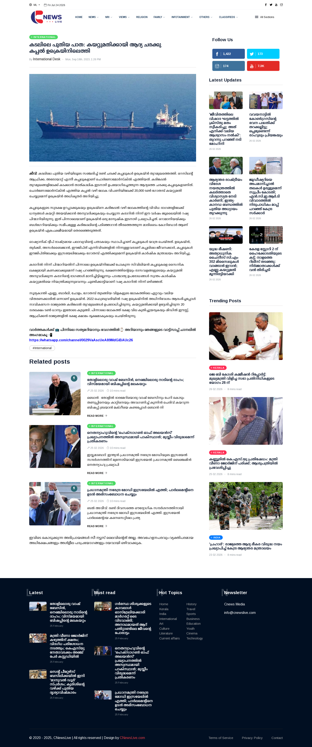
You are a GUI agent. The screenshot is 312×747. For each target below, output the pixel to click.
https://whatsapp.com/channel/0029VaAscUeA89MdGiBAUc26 (81, 340)
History (191, 604)
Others (204, 17)
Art (161, 623)
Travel (190, 609)
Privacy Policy (252, 738)
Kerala (163, 609)
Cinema (191, 633)
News (92, 17)
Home (79, 17)
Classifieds (227, 17)
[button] (34, 5)
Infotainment (181, 17)
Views (123, 17)
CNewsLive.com (132, 738)
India (162, 614)
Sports (191, 614)
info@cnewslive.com (240, 613)
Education (193, 623)
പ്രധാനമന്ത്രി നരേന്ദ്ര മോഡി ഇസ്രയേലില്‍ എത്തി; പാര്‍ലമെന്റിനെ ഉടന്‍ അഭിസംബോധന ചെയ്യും (134, 701)
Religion (142, 17)
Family (158, 17)
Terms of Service (220, 738)
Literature (166, 633)
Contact (277, 738)
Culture (164, 628)
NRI (107, 17)
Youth (190, 628)
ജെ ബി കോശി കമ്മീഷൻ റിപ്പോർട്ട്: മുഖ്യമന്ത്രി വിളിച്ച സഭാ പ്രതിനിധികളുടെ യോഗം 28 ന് (241, 378)
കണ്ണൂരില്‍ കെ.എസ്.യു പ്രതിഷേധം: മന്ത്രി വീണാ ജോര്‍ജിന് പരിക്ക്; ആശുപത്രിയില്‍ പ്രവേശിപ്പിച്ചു (243, 463)
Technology (194, 638)
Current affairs (169, 638)
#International (42, 348)
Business (193, 619)
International (168, 619)
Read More (97, 415)
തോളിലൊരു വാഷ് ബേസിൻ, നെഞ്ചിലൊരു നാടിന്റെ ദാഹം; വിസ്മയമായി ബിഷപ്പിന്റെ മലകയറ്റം (68, 612)
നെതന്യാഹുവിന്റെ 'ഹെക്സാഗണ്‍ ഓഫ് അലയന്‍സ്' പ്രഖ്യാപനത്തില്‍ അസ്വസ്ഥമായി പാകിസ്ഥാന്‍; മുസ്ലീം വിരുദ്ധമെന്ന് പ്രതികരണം (140, 437)
